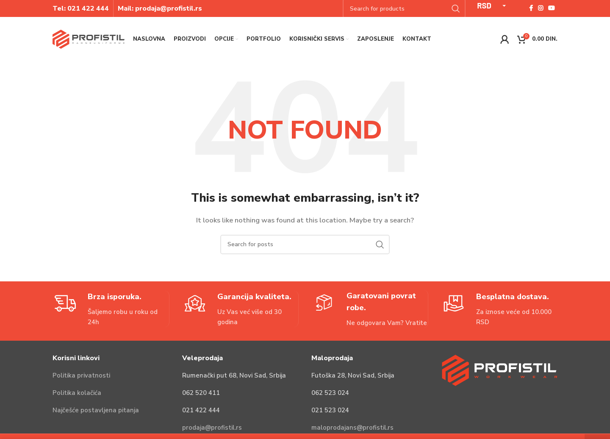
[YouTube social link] (551, 8)
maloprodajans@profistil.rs (352, 427)
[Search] (305, 244)
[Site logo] (89, 38)
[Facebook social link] (531, 8)
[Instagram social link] (540, 8)
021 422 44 (86, 8)
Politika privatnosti (81, 375)
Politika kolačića (77, 393)
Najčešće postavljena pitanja (96, 410)
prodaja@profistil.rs (212, 427)
